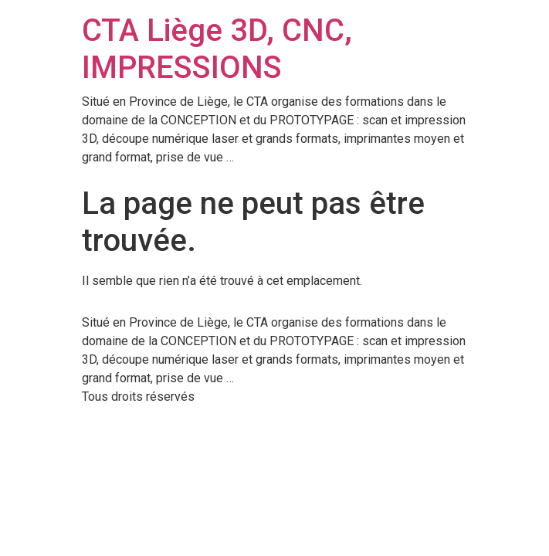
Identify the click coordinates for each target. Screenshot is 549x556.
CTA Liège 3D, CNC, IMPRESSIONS (217, 49)
